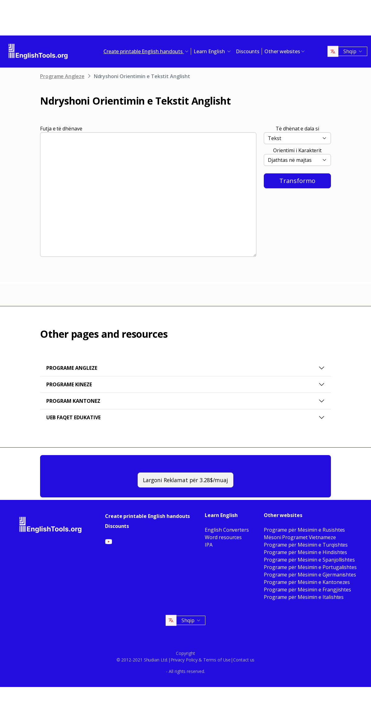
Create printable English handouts (147, 516)
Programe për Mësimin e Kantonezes (307, 582)
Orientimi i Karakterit (297, 150)
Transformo (297, 180)
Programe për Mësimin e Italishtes (304, 597)
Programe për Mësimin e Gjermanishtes (310, 574)
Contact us (243, 660)
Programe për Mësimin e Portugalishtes (310, 567)
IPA (209, 544)
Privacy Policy (184, 660)
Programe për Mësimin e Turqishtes (306, 544)
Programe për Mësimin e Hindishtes (305, 552)
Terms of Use (217, 660)
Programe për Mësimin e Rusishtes (304, 529)
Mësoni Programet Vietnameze (300, 537)
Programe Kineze (69, 384)
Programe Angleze (62, 76)
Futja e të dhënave (61, 128)
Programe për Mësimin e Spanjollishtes (309, 559)
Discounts (247, 51)
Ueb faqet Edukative (73, 417)
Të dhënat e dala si (297, 128)
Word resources (223, 537)
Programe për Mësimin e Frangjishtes (307, 589)
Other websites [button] (282, 51)
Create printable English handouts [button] (143, 51)
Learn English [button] (210, 51)
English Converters (227, 529)
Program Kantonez (73, 400)
